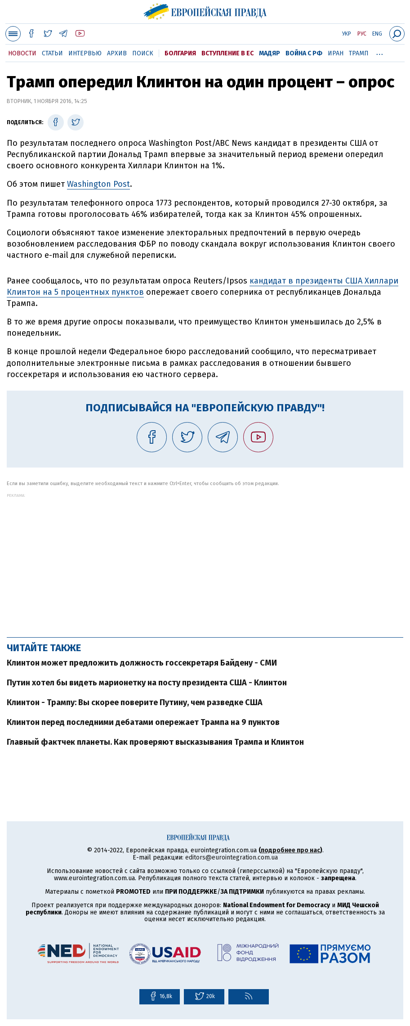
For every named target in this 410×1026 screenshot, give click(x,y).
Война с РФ (303, 53)
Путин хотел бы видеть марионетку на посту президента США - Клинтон (147, 683)
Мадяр (269, 53)
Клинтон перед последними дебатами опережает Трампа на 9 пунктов (143, 722)
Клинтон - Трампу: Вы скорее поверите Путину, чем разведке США (135, 702)
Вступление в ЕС (227, 53)
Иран (335, 53)
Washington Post (98, 184)
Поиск (142, 53)
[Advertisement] (205, 561)
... (379, 52)
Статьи (52, 53)
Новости (22, 53)
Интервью (85, 53)
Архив (117, 53)
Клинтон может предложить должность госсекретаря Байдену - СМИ (142, 663)
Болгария (180, 53)
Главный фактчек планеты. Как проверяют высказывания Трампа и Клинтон (155, 742)
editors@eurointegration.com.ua (231, 857)
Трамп (359, 53)
